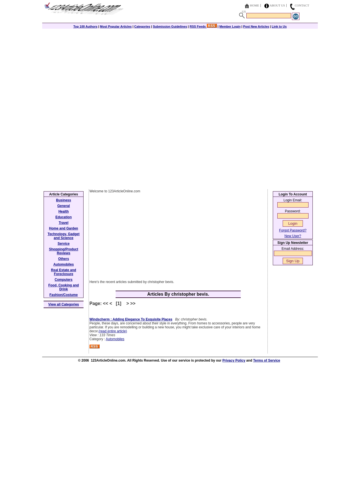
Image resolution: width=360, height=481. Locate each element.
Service (64, 244)
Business (63, 200)
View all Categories (63, 304)
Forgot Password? (292, 230)
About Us (277, 5)
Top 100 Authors (85, 26)
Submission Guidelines (170, 26)
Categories (142, 26)
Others (63, 259)
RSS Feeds (203, 26)
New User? (292, 236)
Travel (64, 223)
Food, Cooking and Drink (63, 287)
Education (63, 217)
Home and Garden (63, 228)
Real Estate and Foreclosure (63, 272)
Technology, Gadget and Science (64, 236)
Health (63, 211)
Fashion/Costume (64, 295)
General (63, 206)
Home (254, 5)
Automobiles (115, 339)
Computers (63, 280)
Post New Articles (256, 26)
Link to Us (279, 26)
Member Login (229, 26)
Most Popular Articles (116, 26)
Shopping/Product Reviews (63, 251)
